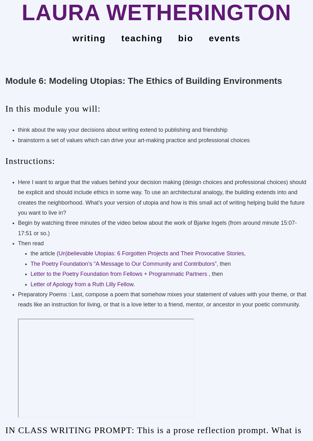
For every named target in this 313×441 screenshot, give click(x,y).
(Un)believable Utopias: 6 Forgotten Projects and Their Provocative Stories (150, 253)
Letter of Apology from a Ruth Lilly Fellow (82, 284)
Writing (89, 38)
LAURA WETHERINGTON (156, 12)
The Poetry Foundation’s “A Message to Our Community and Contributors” (124, 264)
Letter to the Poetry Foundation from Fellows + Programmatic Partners (120, 274)
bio (185, 38)
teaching (141, 38)
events (225, 38)
